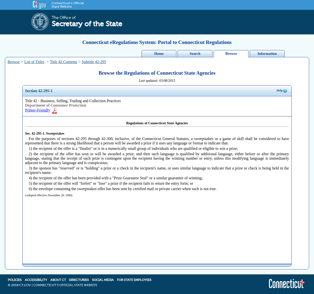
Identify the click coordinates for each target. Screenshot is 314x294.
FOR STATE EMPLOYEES (134, 280)
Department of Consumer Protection (55, 105)
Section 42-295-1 (38, 91)
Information (267, 54)
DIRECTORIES (79, 280)
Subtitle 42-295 (94, 62)
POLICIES (15, 280)
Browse (231, 54)
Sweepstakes (55, 133)
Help (282, 90)
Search (195, 54)
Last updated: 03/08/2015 (157, 81)
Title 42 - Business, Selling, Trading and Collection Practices (73, 101)
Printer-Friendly (41, 110)
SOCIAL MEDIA (103, 280)
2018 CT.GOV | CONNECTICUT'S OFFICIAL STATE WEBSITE (54, 285)
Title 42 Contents (63, 62)
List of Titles (34, 62)
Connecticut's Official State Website (68, 4)
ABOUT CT (58, 280)
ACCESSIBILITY (36, 280)
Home (159, 54)
